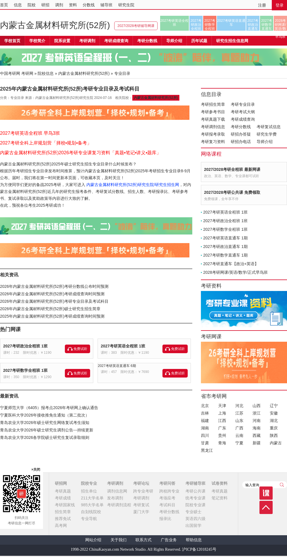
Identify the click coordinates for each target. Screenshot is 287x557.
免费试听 (80, 349)
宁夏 (239, 443)
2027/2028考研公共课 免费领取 (232, 192)
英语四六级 (195, 518)
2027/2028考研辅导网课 (135, 26)
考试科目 (167, 505)
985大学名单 (92, 505)
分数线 (89, 5)
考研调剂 (87, 40)
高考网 (61, 525)
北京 (205, 405)
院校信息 (46, 73)
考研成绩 (63, 498)
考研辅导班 (195, 483)
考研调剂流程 (119, 505)
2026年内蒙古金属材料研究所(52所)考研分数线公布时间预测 (54, 286)
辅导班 (106, 5)
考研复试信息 (269, 126)
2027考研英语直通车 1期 (225, 238)
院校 (32, 5)
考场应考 (167, 498)
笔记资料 (220, 498)
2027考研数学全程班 (210, 25)
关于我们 (118, 540)
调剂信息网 (117, 491)
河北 (239, 405)
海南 (257, 428)
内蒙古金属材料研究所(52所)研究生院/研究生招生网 (132, 184)
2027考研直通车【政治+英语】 (231, 263)
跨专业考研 (143, 491)
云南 (239, 435)
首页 (4, 5)
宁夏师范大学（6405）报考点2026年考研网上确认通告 (49, 407)
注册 (262, 5)
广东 (222, 428)
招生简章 (63, 511)
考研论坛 (141, 483)
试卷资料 (220, 483)
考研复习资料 (213, 141)
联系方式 (143, 540)
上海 (222, 413)
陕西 (274, 435)
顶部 (266, 507)
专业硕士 (193, 511)
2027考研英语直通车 (231, 23)
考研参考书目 (213, 112)
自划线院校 (91, 511)
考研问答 (167, 483)
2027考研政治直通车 (253, 25)
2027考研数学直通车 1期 (225, 255)
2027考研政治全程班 (196, 25)
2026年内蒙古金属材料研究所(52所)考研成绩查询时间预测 (52, 294)
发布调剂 (115, 498)
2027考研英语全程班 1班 (123, 346)
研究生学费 (267, 134)
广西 (239, 428)
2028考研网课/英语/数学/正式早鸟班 (280, 25)
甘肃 (205, 443)
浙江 (257, 413)
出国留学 (193, 525)
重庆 (274, 428)
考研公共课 (195, 491)
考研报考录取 (213, 134)
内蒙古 (276, 443)
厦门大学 (141, 511)
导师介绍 (174, 40)
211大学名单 (92, 498)
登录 (280, 5)
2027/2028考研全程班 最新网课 (232, 169)
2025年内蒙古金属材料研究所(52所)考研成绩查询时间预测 (52, 316)
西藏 (257, 435)
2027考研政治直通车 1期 (225, 246)
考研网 (27, 73)
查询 (282, 484)
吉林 (205, 413)
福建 (205, 420)
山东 (239, 420)
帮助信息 (194, 540)
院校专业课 (195, 505)
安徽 (274, 413)
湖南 (205, 428)
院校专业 (89, 483)
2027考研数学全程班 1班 (25, 370)
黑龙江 (207, 450)
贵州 (222, 435)
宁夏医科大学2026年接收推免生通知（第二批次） (44, 415)
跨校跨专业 (169, 491)
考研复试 (141, 505)
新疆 (257, 443)
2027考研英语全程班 (174, 23)
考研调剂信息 (213, 126)
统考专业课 (195, 498)
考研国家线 (65, 505)
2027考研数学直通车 (266, 25)
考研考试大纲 (243, 112)
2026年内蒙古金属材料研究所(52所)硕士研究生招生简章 (50, 308)
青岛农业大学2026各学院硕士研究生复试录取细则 (44, 437)
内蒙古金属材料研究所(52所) (55, 25)
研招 (45, 5)
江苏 (239, 413)
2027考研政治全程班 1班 (25, 346)
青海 (222, 443)
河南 (257, 420)
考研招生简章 (213, 104)
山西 (257, 405)
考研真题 (63, 491)
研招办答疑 (241, 134)
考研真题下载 (213, 119)
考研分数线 (241, 126)
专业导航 (89, 518)
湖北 (274, 420)
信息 (18, 5)
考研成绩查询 (243, 119)
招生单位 (89, 491)
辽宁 (274, 405)
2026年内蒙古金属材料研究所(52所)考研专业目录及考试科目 (54, 301)
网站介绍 (93, 540)
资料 (73, 5)
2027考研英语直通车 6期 (117, 366)
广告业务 (169, 540)
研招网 (61, 483)
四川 (205, 435)
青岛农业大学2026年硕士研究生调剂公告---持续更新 (46, 430)
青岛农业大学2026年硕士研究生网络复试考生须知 (44, 422)
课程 (266, 493)
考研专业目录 (243, 104)
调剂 (59, 5)
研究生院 (126, 5)
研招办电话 (241, 141)
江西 (222, 420)
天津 (222, 405)
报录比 (165, 518)
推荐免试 (63, 518)
